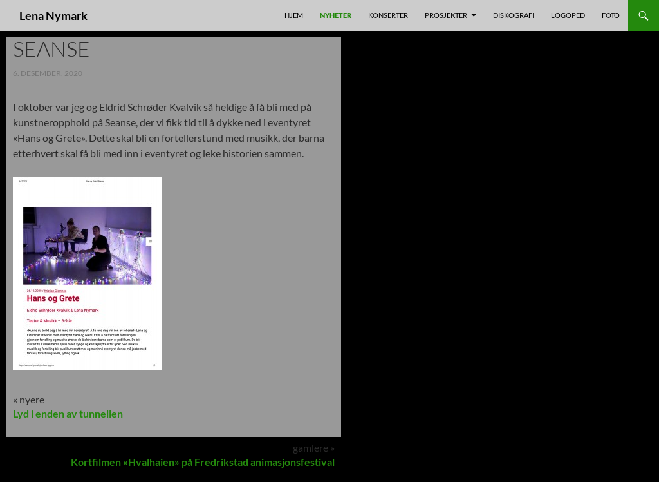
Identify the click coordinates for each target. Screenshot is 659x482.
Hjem (293, 15)
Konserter (388, 15)
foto (611, 15)
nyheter (335, 15)
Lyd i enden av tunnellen (68, 413)
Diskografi (513, 15)
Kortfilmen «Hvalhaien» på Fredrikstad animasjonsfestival (203, 462)
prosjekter (446, 15)
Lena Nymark (53, 15)
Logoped (568, 15)
